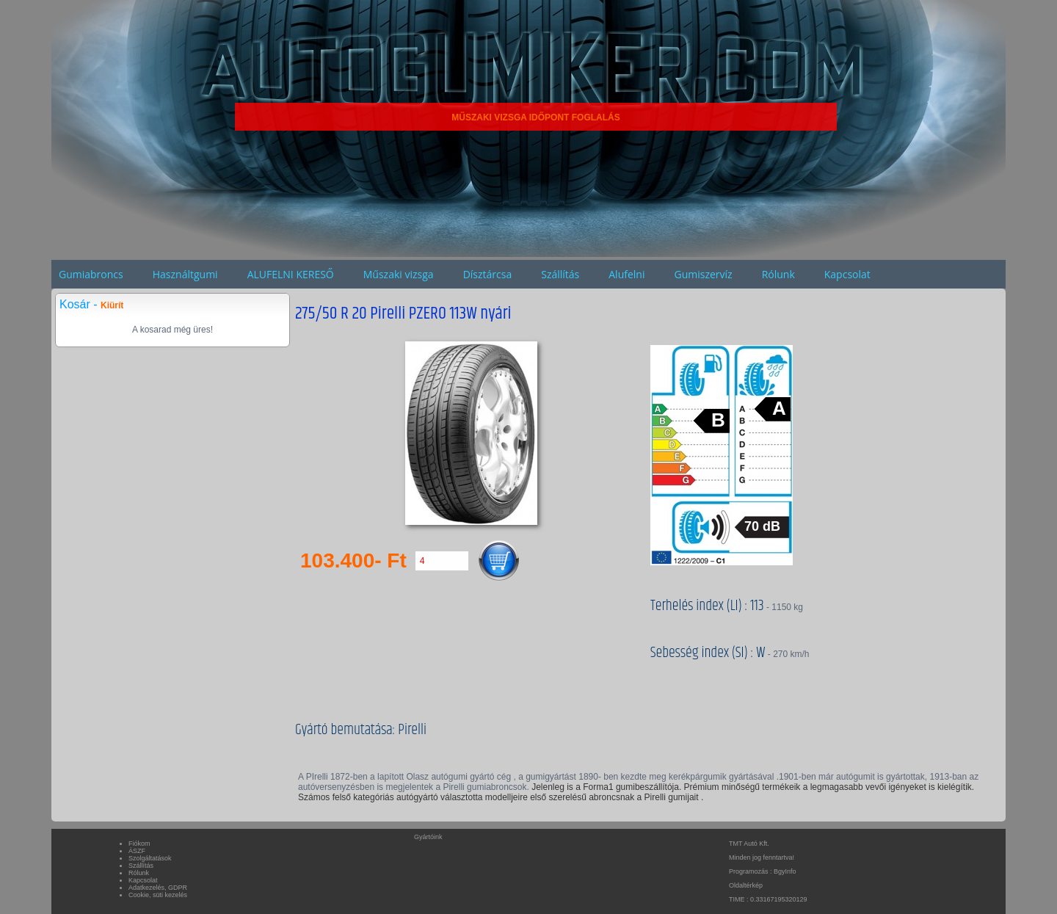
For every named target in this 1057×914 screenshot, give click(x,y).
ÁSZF (136, 851)
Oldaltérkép (746, 885)
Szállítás (560, 274)
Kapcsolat (847, 274)
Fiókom (139, 843)
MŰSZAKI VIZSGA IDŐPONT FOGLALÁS (535, 117)
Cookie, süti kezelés (157, 895)
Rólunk (778, 274)
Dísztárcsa (487, 274)
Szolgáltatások (150, 858)
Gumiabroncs (91, 274)
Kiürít (112, 305)
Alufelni (626, 274)
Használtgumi (185, 274)
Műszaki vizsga (398, 274)
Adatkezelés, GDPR (157, 887)
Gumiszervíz (703, 274)
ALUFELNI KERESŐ (290, 274)
